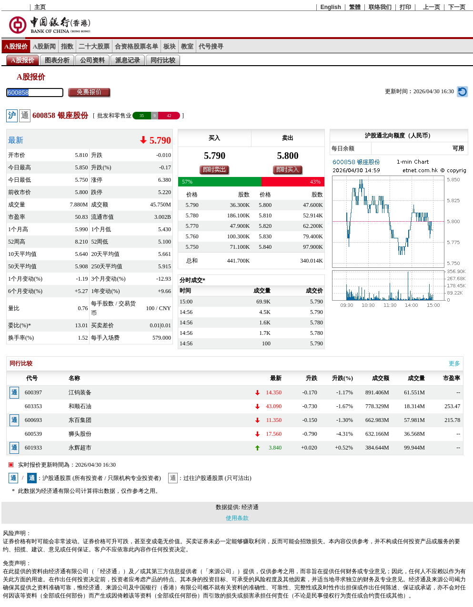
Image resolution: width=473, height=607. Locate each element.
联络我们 (380, 7)
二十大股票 (94, 46)
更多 (454, 363)
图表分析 (57, 60)
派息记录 (127, 60)
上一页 (431, 7)
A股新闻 (44, 46)
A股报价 (16, 46)
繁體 (355, 7)
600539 (33, 434)
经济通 (250, 507)
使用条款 (237, 518)
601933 (33, 447)
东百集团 (80, 420)
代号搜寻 (211, 46)
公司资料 (92, 60)
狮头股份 (80, 434)
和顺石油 (80, 406)
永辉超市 (80, 447)
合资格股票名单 (136, 46)
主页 (40, 7)
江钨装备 (80, 392)
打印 (405, 7)
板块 (169, 46)
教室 (187, 46)
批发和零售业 (114, 115)
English (331, 7)
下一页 (456, 7)
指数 (67, 46)
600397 (33, 392)
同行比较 (163, 60)
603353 (33, 406)
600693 (33, 420)
